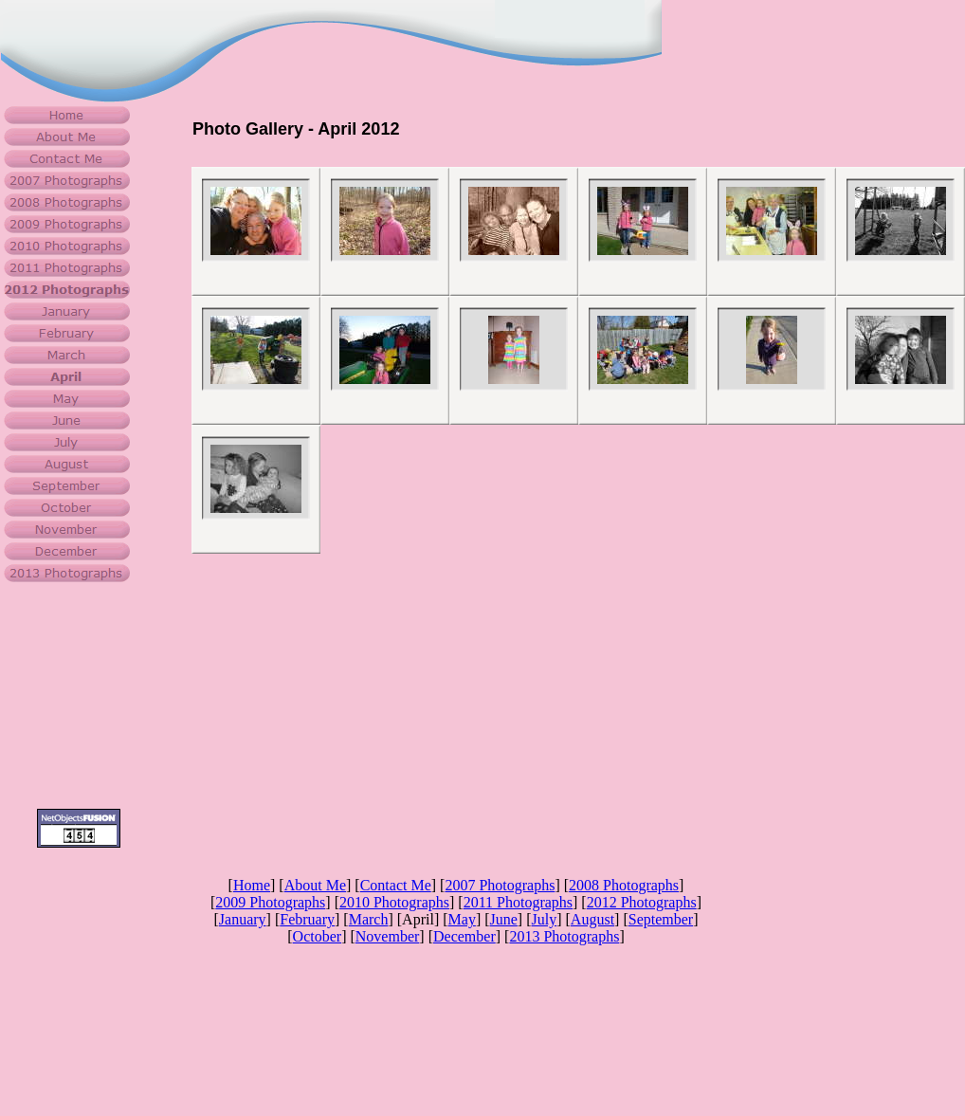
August (592, 919)
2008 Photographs (624, 885)
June (504, 919)
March (369, 919)
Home (251, 885)
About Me (315, 885)
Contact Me (395, 885)
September (660, 919)
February (307, 919)
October (317, 936)
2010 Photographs (394, 902)
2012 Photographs (642, 902)
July (544, 919)
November (387, 936)
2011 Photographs (518, 902)
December (464, 936)
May (462, 919)
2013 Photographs (564, 936)
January (242, 919)
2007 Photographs (500, 885)
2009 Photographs (270, 902)
